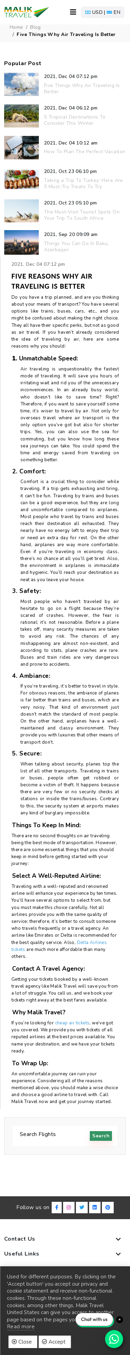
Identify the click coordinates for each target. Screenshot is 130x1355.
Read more (21, 1326)
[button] (102, 12)
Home (16, 27)
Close (22, 1341)
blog (35, 27)
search (101, 1136)
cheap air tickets (72, 1023)
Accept (54, 1341)
